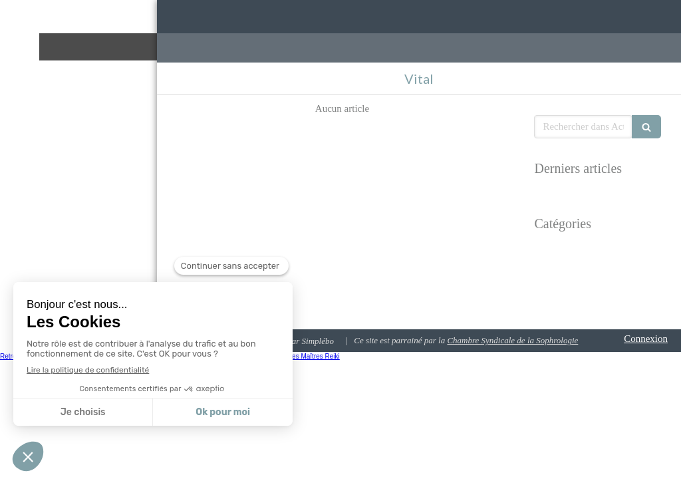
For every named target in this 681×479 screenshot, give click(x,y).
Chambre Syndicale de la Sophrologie (512, 340)
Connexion (646, 338)
